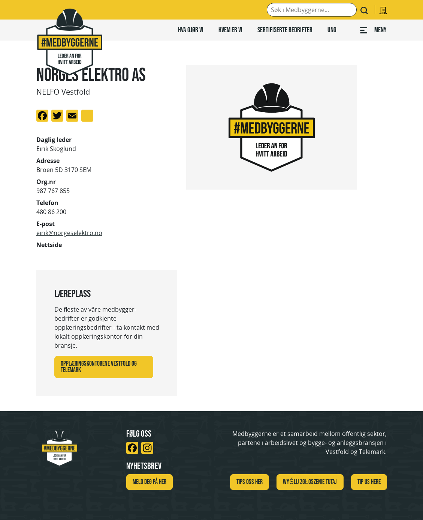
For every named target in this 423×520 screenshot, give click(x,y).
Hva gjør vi (190, 30)
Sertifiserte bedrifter (284, 30)
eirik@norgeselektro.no (69, 233)
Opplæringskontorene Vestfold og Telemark (99, 367)
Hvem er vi (230, 30)
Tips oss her (249, 481)
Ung (331, 30)
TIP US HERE (369, 481)
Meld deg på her (149, 481)
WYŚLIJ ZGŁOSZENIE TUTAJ (310, 481)
